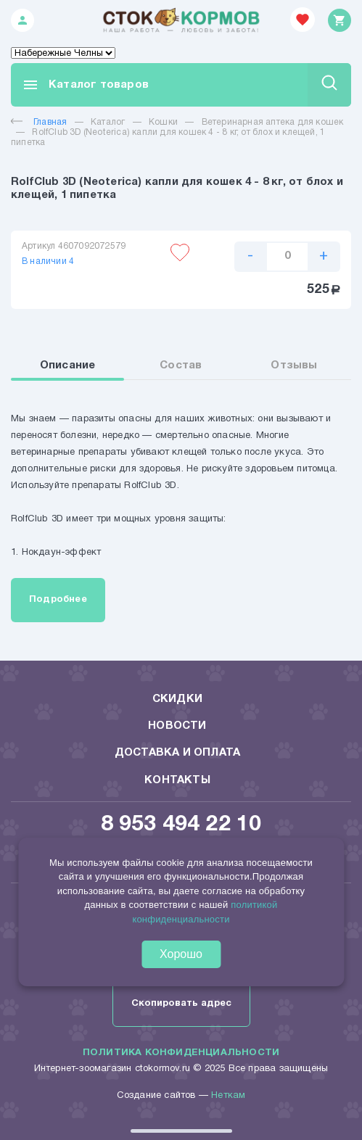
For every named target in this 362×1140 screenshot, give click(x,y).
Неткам (228, 1095)
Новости (177, 726)
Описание (68, 365)
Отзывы (294, 365)
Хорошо (181, 954)
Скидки (177, 699)
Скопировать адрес (181, 1003)
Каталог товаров (85, 85)
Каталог (108, 122)
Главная (39, 122)
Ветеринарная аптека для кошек (273, 122)
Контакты (177, 780)
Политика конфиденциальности (181, 1053)
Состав (181, 365)
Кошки (163, 122)
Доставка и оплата (177, 753)
